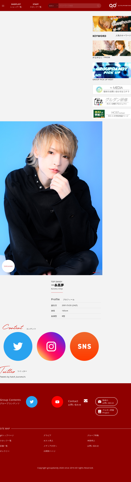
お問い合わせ (93, 446)
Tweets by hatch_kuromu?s (13, 377)
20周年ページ (50, 451)
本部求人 (91, 440)
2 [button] (98, 273)
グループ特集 (93, 435)
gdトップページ (7, 435)
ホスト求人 (48, 440)
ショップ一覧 (16, 5)
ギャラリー (5, 451)
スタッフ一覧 (36, 5)
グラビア (47, 435)
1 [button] (94, 273)
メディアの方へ (50, 446)
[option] (51, 198)
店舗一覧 (4, 446)
